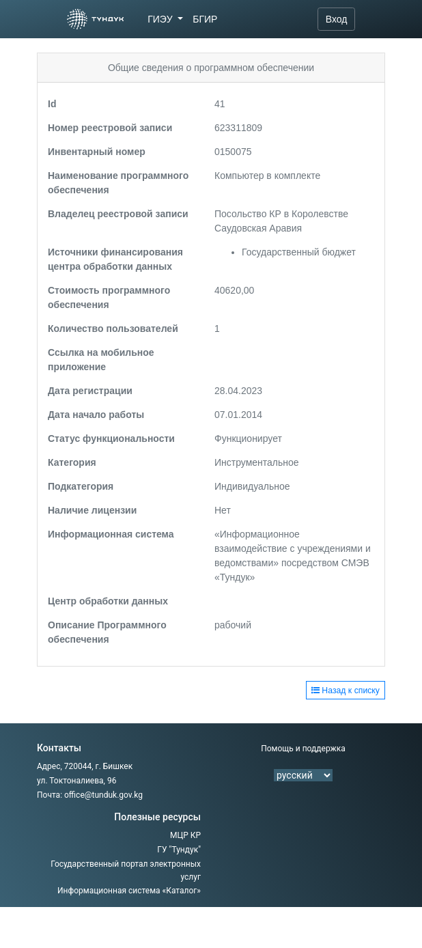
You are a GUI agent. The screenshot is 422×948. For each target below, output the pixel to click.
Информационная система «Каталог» (129, 890)
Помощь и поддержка (303, 748)
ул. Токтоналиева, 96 (76, 780)
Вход (337, 19)
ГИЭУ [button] (161, 19)
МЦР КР (185, 835)
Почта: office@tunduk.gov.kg (90, 795)
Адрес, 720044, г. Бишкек (84, 766)
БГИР (205, 19)
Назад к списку (345, 690)
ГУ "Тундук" (179, 849)
